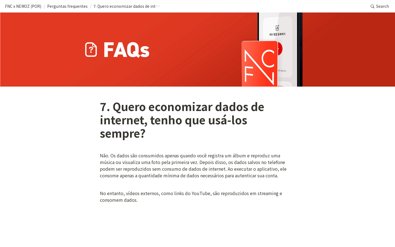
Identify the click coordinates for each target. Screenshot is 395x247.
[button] (23, 6)
